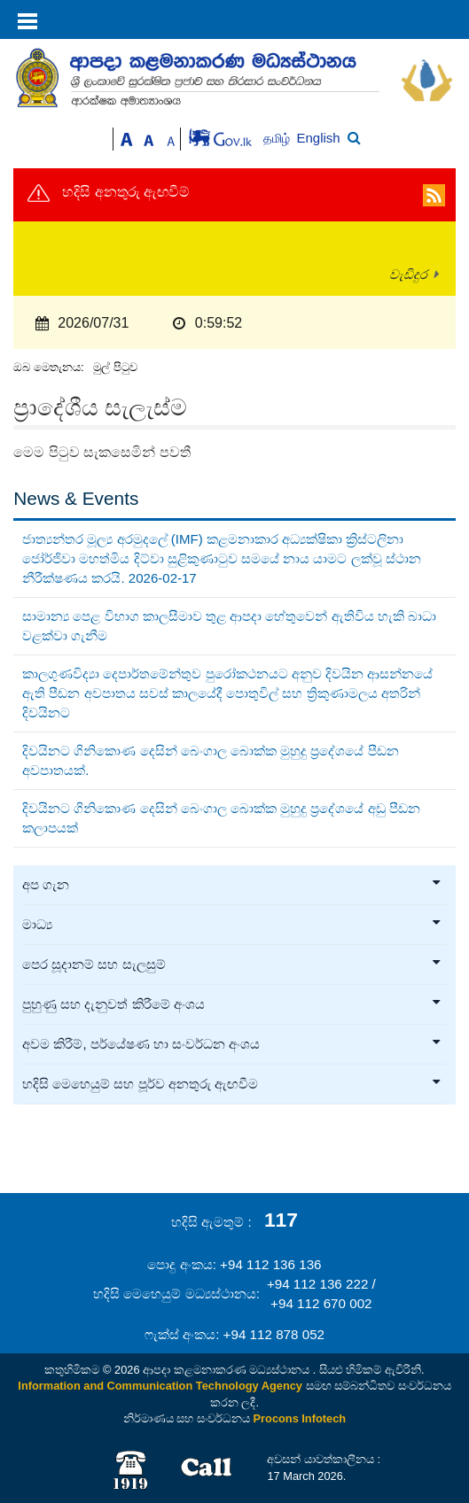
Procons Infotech (300, 1418)
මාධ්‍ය (232, 925)
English (318, 137)
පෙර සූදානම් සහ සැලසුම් (232, 964)
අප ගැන (232, 885)
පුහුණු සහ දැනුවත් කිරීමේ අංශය (232, 1004)
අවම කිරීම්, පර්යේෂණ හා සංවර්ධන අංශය (232, 1044)
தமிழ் (278, 138)
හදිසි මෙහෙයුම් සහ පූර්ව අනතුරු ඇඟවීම (232, 1084)
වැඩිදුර (408, 274)
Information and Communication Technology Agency (160, 1385)
